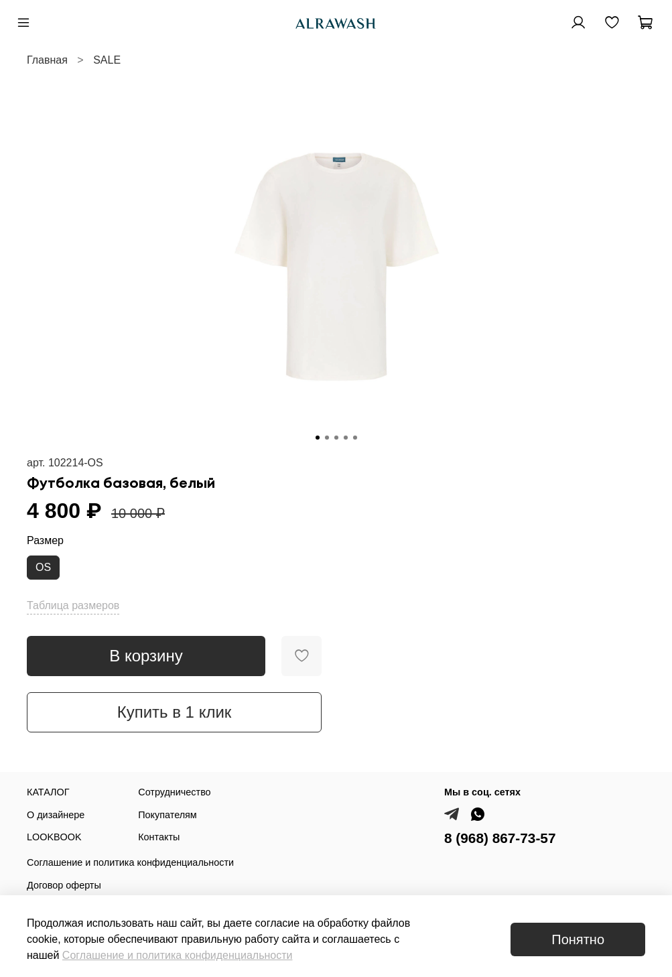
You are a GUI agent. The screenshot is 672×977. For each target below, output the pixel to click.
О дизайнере (55, 814)
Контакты (159, 837)
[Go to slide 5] (355, 438)
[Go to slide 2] (327, 438)
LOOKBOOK (54, 837)
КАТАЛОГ (48, 792)
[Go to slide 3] (336, 438)
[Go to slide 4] (346, 438)
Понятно (577, 939)
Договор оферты (64, 885)
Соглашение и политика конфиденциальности (130, 862)
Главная (47, 60)
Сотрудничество (174, 792)
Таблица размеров (73, 605)
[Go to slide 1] (318, 438)
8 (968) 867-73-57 (500, 838)
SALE (107, 60)
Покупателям (167, 814)
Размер (45, 540)
